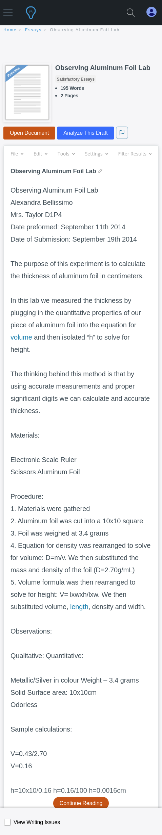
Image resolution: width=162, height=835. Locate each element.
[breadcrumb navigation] (81, 30)
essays (33, 30)
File (17, 153)
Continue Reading (81, 803)
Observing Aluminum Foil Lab (85, 30)
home (10, 30)
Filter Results (134, 153)
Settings (96, 153)
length (79, 606)
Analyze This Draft (85, 133)
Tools (66, 153)
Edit (40, 153)
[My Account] (154, 12)
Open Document (29, 133)
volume (21, 337)
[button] (8, 9)
